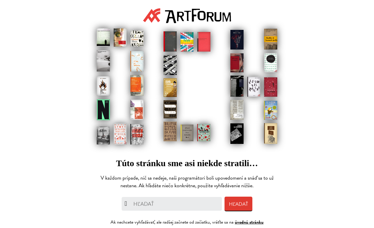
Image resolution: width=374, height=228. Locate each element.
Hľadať (238, 204)
